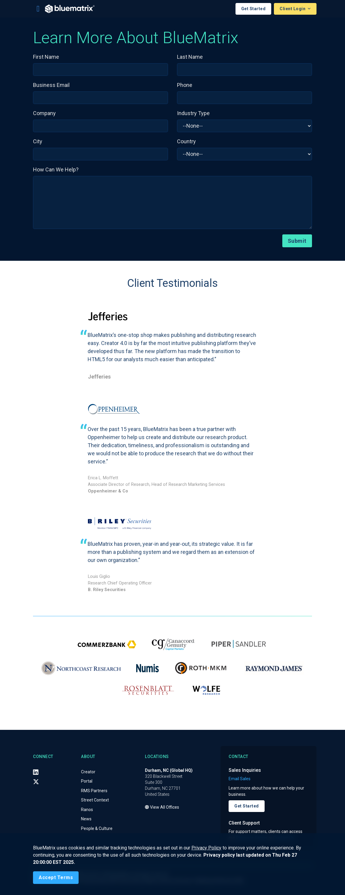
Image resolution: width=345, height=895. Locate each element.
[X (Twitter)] (36, 781)
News (86, 818)
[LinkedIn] (35, 772)
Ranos (87, 809)
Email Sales (239, 778)
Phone (184, 85)
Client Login (293, 8)
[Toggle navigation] (38, 8)
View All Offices (162, 807)
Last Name (190, 57)
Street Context (95, 800)
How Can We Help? (56, 169)
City (37, 141)
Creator (88, 771)
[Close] (56, 877)
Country (186, 141)
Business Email (51, 85)
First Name (46, 57)
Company (44, 113)
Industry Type (193, 113)
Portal (86, 781)
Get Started (253, 8)
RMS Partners (94, 790)
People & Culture (96, 828)
